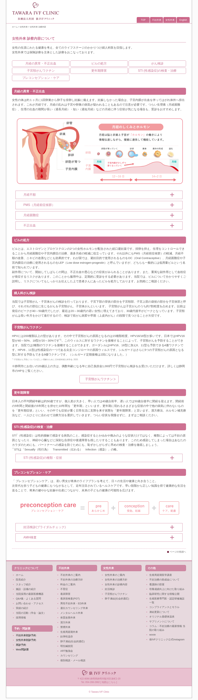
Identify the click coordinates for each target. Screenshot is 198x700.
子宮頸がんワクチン (41, 70)
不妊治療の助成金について (164, 579)
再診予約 (21, 644)
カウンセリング (69, 655)
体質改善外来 (67, 617)
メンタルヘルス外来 (71, 612)
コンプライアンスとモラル (164, 607)
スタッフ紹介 (23, 584)
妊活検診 (110, 589)
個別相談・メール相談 (72, 660)
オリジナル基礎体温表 (161, 616)
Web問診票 (22, 649)
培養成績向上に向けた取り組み (166, 589)
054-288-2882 (92, 682)
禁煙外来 (65, 627)
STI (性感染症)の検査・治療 (157, 70)
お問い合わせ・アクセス (30, 603)
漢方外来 (65, 622)
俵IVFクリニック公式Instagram (166, 639)
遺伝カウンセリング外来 (74, 608)
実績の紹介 (22, 608)
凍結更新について (159, 611)
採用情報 (21, 617)
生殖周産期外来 (69, 631)
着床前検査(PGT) (70, 598)
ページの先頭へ (176, 551)
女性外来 (170, 20)
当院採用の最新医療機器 (30, 593)
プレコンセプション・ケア (40, 77)
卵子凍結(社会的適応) (72, 641)
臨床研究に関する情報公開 (164, 593)
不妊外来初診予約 (26, 635)
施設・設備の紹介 (26, 589)
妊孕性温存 (66, 636)
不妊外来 (156, 20)
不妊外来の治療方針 (71, 579)
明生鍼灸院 (66, 646)
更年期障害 (99, 70)
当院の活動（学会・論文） (31, 612)
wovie (152, 634)
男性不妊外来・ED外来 (73, 603)
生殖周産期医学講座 (160, 574)
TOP (143, 20)
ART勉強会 (66, 650)
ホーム (15, 27)
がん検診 (157, 63)
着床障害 (65, 593)
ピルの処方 (99, 63)
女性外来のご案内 (115, 574)
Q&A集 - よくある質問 (28, 598)
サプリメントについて (161, 621)
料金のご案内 (67, 584)
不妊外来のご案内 (70, 574)
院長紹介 (21, 579)
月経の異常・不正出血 (40, 63)
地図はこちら (109, 682)
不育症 (64, 589)
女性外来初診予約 (26, 640)
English (183, 20)
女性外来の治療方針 (116, 579)
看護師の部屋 (156, 584)
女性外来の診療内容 (116, 584)
